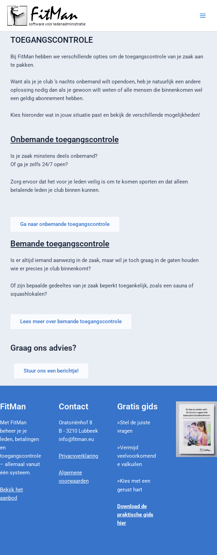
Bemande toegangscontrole (59, 243)
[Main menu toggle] (202, 15)
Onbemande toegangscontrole (64, 139)
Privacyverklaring (78, 456)
